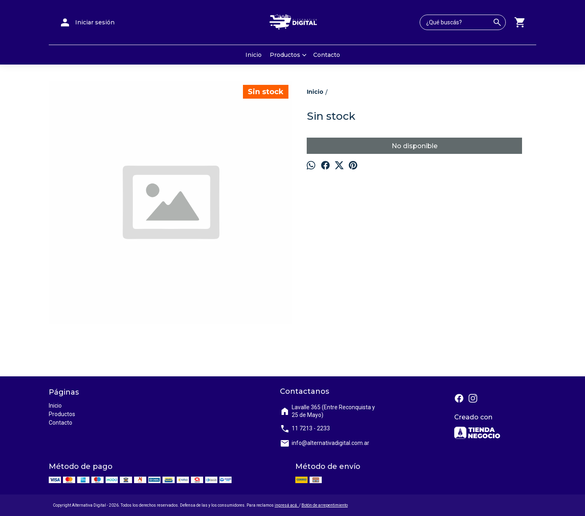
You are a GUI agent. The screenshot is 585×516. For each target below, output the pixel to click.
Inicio (253, 54)
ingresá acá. (287, 505)
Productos (289, 54)
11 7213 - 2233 (305, 429)
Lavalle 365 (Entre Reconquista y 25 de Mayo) (327, 411)
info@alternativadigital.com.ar (324, 443)
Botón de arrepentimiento (324, 505)
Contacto (326, 54)
